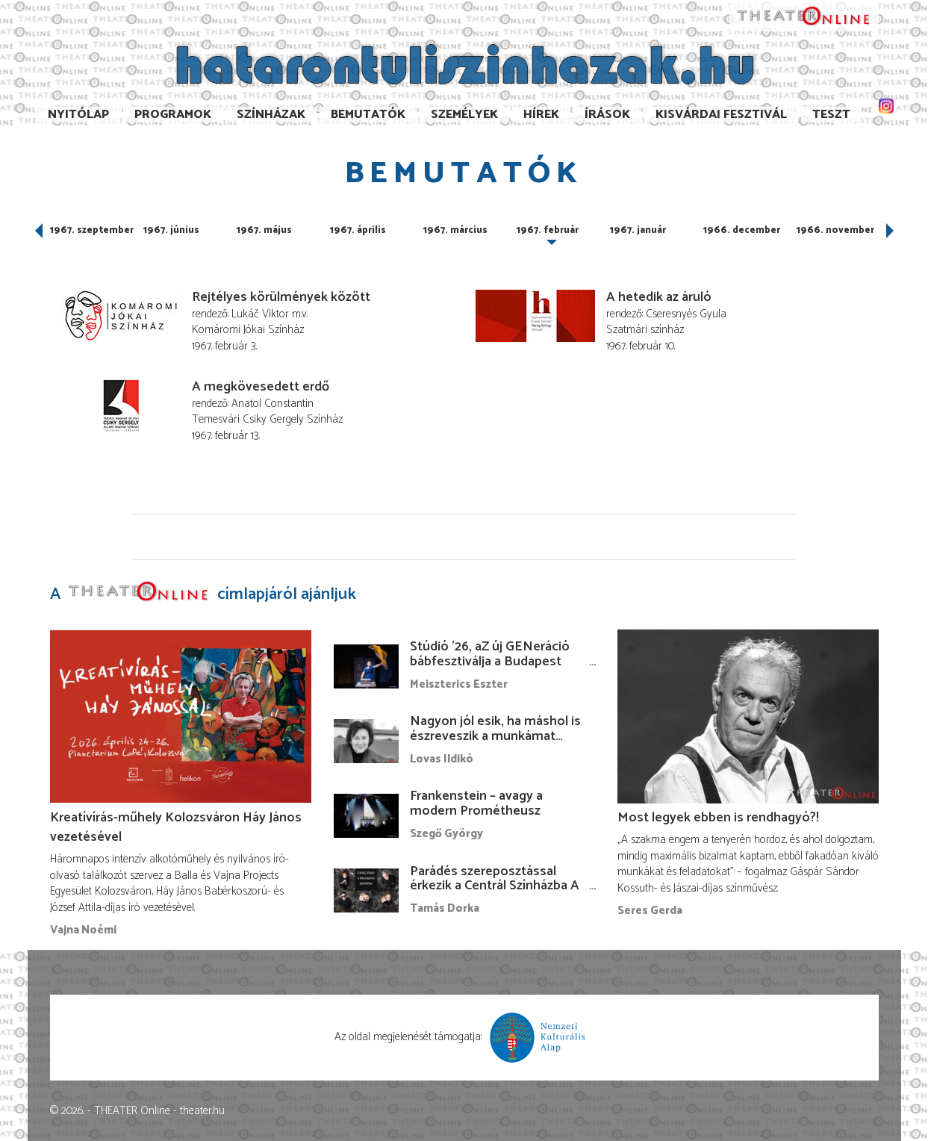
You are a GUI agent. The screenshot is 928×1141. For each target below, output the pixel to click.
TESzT (831, 114)
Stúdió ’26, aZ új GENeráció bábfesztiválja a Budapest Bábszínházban (490, 661)
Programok (172, 114)
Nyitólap (78, 114)
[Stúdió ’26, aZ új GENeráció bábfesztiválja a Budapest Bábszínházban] (366, 666)
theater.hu (202, 1110)
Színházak (271, 114)
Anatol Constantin (272, 403)
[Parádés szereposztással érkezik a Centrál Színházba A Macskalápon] (366, 890)
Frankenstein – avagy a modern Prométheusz (476, 803)
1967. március (455, 230)
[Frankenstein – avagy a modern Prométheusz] (366, 815)
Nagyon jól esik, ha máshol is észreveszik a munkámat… (495, 728)
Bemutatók (368, 114)
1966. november (835, 230)
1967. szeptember (92, 230)
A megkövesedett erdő (260, 387)
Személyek (464, 114)
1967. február (548, 230)
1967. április (358, 230)
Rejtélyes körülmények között (281, 297)
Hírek (541, 114)
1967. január (638, 230)
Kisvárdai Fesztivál (721, 114)
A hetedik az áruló (658, 297)
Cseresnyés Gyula (686, 314)
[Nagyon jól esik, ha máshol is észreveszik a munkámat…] (366, 740)
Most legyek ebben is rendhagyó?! (718, 817)
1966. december (741, 230)
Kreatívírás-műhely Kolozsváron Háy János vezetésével (176, 827)
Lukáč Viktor (260, 314)
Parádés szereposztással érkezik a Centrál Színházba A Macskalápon (494, 886)
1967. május (264, 230)
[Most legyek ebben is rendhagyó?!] (748, 716)
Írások (607, 114)
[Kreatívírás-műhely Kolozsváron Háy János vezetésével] (180, 716)
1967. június (171, 230)
